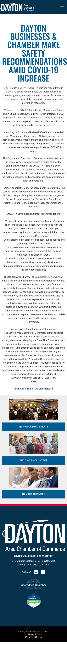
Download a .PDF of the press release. (33, 388)
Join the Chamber (33, 494)
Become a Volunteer (33, 460)
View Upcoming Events (33, 426)
